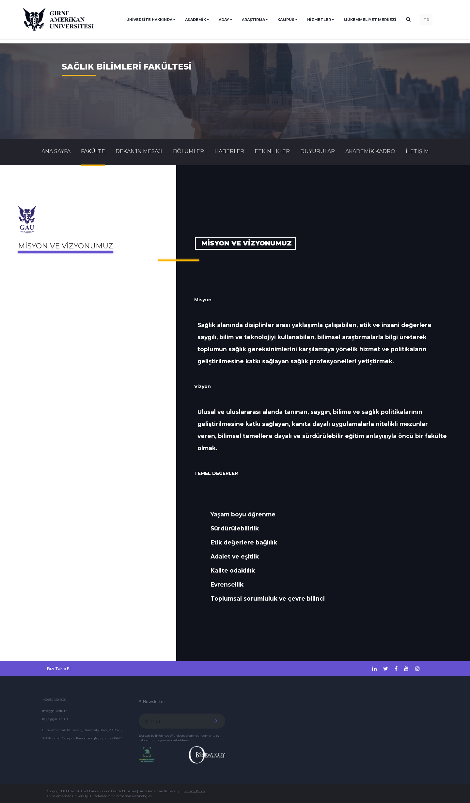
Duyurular (317, 151)
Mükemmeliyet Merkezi (370, 19)
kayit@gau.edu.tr (55, 719)
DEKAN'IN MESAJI (139, 151)
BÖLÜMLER (188, 151)
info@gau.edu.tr (54, 711)
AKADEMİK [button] (195, 19)
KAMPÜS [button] (285, 19)
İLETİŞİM (417, 151)
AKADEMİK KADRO (370, 151)
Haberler (229, 151)
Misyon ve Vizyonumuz (65, 246)
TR (426, 19)
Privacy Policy (194, 791)
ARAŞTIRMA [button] (253, 19)
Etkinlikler (272, 151)
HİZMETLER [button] (319, 19)
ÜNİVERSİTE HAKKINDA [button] (149, 19)
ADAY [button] (224, 19)
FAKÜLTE (93, 151)
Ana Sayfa (55, 151)
